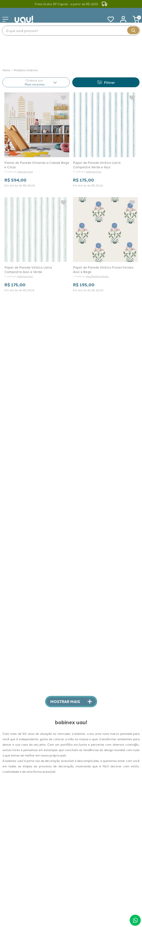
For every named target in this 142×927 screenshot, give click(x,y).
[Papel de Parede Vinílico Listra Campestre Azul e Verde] (36, 217)
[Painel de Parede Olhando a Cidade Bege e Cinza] (36, 112)
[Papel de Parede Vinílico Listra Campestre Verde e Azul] (105, 112)
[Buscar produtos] (133, 30)
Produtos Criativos (26, 43)
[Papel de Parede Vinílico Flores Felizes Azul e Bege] (105, 217)
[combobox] (71, 30)
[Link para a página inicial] (6, 43)
